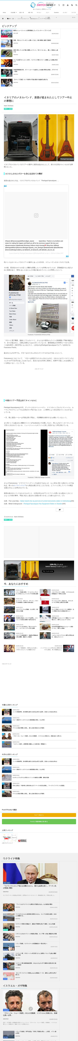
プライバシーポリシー (31, 1031)
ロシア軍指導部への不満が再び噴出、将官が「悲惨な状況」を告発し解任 (11, 996)
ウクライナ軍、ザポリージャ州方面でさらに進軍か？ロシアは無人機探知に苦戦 (63, 874)
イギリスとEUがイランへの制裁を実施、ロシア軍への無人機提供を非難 (63, 863)
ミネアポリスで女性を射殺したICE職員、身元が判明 (12, 974)
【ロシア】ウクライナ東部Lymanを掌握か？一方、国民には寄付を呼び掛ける (63, 884)
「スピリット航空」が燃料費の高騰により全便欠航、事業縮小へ (30, 714)
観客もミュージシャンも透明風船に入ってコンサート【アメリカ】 (24, 31)
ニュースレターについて (56, 1031)
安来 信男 (15, 35)
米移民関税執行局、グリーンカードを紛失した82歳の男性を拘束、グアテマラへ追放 (24, 51)
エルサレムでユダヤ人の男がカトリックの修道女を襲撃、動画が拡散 (31, 748)
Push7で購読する (39, 785)
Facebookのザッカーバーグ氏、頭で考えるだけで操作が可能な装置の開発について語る (12, 1019)
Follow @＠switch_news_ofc (39, 975)
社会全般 (13, 12)
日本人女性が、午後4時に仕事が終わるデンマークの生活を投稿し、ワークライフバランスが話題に (39, 756)
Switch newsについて (7, 1031)
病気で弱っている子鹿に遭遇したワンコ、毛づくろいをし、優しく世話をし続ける (24, 42)
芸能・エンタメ (4, 36)
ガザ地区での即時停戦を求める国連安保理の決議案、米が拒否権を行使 (63, 930)
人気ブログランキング (7, 813)
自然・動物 (30, 15)
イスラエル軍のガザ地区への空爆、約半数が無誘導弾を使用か (25, 939)
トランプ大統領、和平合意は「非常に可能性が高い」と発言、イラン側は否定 (63, 901)
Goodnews (56, 15)
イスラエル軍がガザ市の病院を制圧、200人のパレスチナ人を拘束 (25, 949)
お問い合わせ (43, 1031)
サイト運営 (19, 1031)
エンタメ (65, 12)
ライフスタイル (74, 15)
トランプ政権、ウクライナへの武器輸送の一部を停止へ (25, 873)
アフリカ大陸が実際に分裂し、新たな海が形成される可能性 (28, 698)
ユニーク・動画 (48, 15)
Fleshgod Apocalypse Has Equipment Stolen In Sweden (43, 474)
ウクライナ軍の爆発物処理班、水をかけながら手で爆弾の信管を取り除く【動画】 (25, 884)
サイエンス (39, 15)
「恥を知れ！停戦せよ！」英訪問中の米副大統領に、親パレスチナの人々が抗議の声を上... (63, 921)
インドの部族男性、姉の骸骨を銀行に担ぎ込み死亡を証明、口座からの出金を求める (35, 682)
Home (4, 12)
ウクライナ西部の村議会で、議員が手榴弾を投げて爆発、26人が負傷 (63, 853)
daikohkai (55, 35)
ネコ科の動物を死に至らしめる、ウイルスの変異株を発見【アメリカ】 (11, 985)
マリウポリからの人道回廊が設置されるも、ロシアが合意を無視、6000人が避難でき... (63, 845)
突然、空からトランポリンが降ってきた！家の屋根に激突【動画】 (64, 31)
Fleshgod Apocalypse (26, 224)
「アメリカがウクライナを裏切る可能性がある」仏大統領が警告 (63, 834)
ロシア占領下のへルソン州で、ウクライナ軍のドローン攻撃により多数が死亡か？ (64, 42)
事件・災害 (8, 79)
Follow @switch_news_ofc (61, 542)
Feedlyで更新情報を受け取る (39, 792)
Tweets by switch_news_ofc (39, 969)
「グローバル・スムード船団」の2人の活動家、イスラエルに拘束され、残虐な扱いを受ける (37, 706)
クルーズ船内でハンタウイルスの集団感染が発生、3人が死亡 (29, 690)
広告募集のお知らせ (71, 1031)
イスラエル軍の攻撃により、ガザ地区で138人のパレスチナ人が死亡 (63, 949)
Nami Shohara (8, 76)
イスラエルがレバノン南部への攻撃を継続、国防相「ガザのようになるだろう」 (63, 911)
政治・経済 (21, 15)
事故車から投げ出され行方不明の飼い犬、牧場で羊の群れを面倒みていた (11, 1008)
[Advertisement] (39, 354)
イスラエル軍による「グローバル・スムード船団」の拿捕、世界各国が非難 (63, 940)
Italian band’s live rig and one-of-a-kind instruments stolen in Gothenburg (45, 471)
